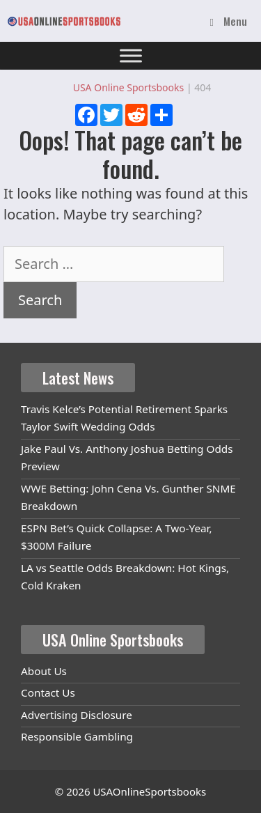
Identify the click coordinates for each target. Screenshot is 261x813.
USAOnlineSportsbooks (149, 791)
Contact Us (48, 692)
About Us (44, 671)
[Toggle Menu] (131, 55)
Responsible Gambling (77, 736)
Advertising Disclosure (76, 715)
